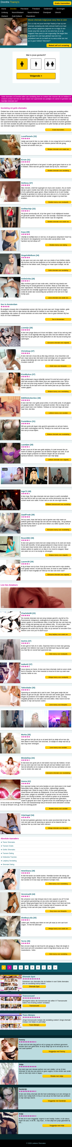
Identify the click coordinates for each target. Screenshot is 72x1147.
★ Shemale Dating (7, 864)
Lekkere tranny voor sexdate (58, 413)
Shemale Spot (34, 986)
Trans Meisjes (34, 1025)
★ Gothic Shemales (8, 850)
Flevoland (24, 9)
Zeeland (4, 16)
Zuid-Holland (17, 16)
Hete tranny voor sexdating (58, 954)
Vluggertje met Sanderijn (57, 1101)
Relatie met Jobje (57, 1076)
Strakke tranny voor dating (58, 245)
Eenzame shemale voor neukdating (58, 773)
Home (3, 9)
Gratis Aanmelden (62, 3)
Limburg (4, 12)
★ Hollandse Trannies (9, 857)
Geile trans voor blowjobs (58, 366)
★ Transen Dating (7, 853)
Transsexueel (34, 1006)
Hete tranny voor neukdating (58, 884)
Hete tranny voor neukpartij (58, 654)
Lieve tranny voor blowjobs (58, 704)
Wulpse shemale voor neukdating (58, 434)
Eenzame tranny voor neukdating (58, 529)
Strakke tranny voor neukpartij (58, 202)
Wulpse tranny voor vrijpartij (58, 555)
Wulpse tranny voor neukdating (58, 391)
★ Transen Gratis (7, 846)
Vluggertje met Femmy (57, 1051)
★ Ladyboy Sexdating (8, 861)
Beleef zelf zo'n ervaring (59, 45)
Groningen (60, 9)
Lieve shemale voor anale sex (58, 298)
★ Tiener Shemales (8, 842)
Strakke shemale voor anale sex (58, 221)
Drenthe (13, 9)
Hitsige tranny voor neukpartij (58, 677)
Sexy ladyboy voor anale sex (58, 634)
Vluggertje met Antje (56, 1126)
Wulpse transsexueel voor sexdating (58, 504)
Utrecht (58, 12)
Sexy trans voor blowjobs (58, 911)
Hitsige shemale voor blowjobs (58, 828)
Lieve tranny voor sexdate (58, 747)
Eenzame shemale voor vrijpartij (58, 342)
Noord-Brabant (17, 12)
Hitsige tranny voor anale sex (58, 928)
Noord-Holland (33, 12)
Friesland (36, 9)
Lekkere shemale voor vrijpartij (58, 459)
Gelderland (48, 9)
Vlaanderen (30, 16)
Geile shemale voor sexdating (58, 270)
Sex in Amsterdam (58, 319)
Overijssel (47, 12)
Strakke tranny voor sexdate (58, 808)
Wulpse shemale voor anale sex (58, 149)
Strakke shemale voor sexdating (58, 170)
